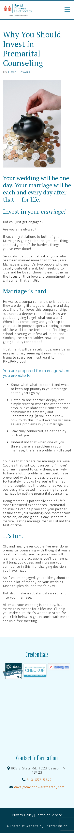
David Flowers (19, 72)
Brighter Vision (55, 826)
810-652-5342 (39, 779)
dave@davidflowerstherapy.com (39, 787)
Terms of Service (49, 815)
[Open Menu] (67, 10)
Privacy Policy (23, 815)
